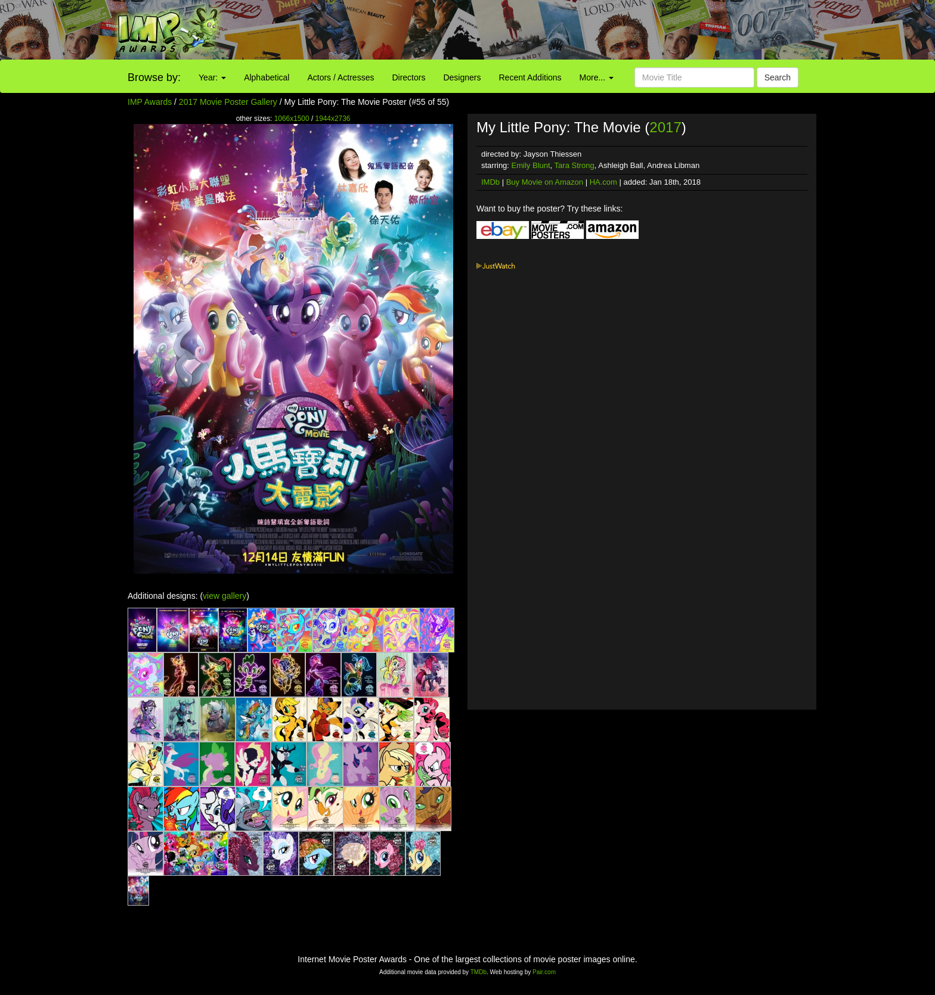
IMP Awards (150, 102)
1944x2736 (333, 118)
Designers (462, 77)
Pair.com (544, 972)
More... (597, 77)
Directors (408, 77)
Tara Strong (575, 165)
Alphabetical (266, 77)
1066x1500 (291, 118)
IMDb (490, 182)
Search (777, 77)
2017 (665, 127)
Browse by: (154, 77)
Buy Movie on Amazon (544, 182)
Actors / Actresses (340, 77)
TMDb (478, 972)
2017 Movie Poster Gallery (228, 102)
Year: (212, 77)
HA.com (603, 182)
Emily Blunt (531, 165)
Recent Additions (530, 77)
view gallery (224, 596)
